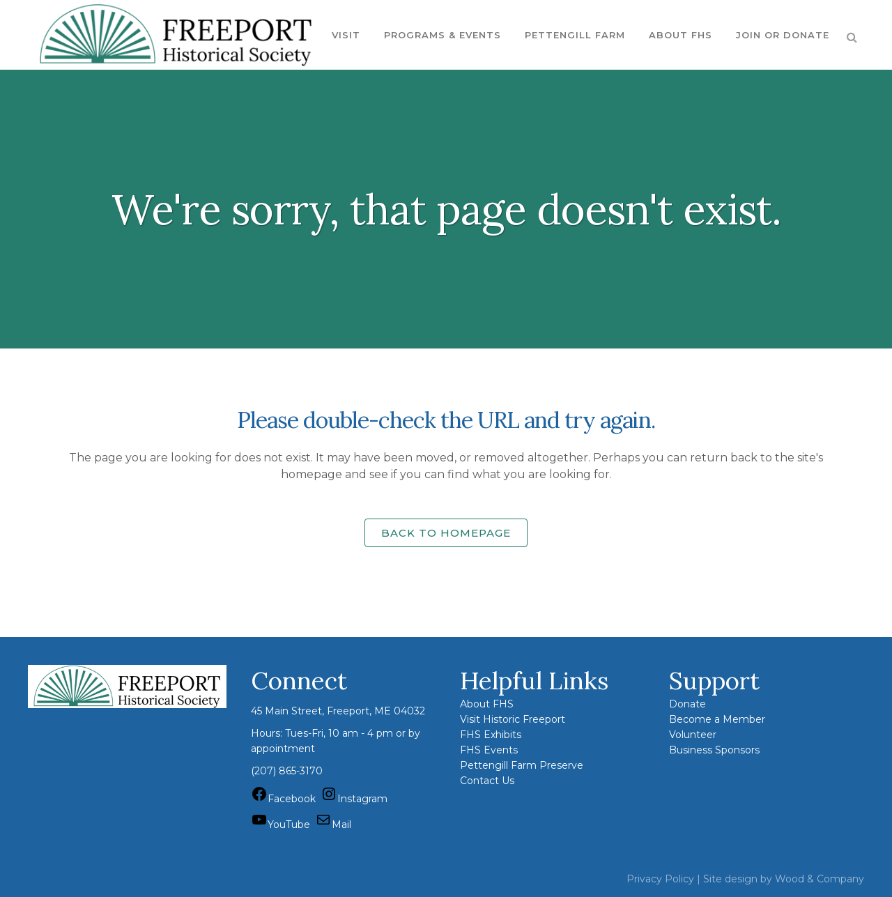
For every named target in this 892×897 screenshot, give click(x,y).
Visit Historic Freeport (512, 719)
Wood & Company (819, 879)
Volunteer (692, 734)
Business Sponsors (714, 750)
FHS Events (489, 750)
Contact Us (487, 780)
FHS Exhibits (490, 734)
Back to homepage (446, 532)
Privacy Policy (660, 879)
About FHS (487, 704)
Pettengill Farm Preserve (521, 765)
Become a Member (717, 719)
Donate (687, 704)
